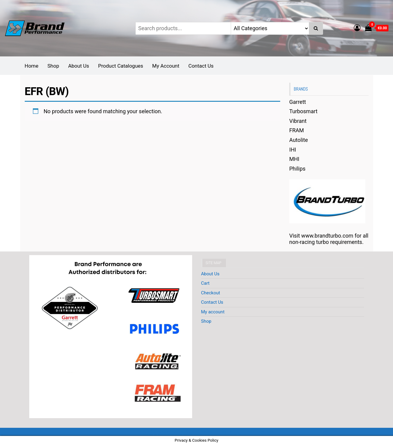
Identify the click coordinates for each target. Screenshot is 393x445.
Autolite (298, 140)
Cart (205, 283)
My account (213, 312)
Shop (53, 66)
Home (32, 66)
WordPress (199, 432)
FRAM (296, 130)
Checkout (210, 293)
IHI (292, 149)
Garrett (297, 102)
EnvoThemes (258, 432)
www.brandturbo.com (327, 235)
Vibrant (297, 121)
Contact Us (201, 66)
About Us (78, 66)
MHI (294, 159)
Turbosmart (303, 111)
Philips (297, 168)
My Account (165, 66)
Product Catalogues (120, 66)
